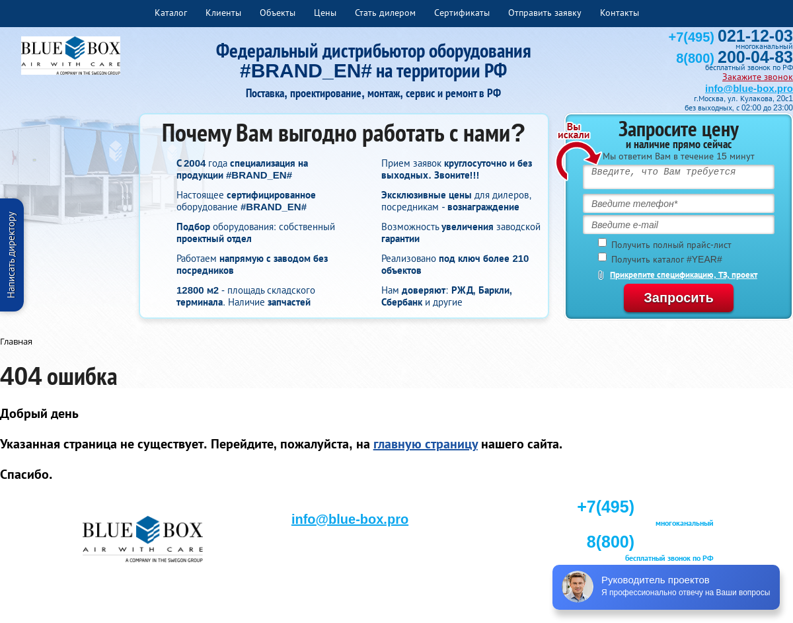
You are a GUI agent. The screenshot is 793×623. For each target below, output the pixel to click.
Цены (325, 13)
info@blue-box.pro (749, 88)
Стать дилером (385, 13)
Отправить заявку (545, 13)
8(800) (734, 58)
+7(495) (731, 37)
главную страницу (425, 443)
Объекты (277, 13)
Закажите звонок (757, 77)
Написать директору (11, 255)
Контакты (619, 13)
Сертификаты (462, 13)
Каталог (171, 13)
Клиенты (223, 13)
